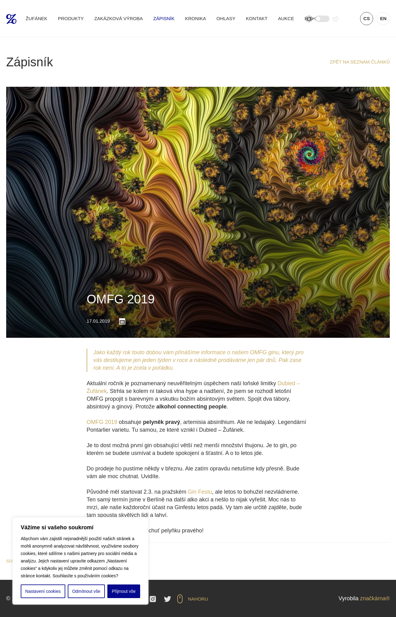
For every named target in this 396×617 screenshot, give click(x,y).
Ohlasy (226, 18)
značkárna (373, 598)
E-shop (314, 18)
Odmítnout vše (86, 591)
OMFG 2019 (102, 422)
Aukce (286, 18)
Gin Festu (200, 492)
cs (367, 18)
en (383, 18)
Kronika (195, 18)
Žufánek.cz (11, 19)
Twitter (167, 599)
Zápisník (163, 18)
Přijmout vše (124, 591)
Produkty (71, 18)
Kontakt (257, 18)
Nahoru (198, 599)
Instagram (153, 599)
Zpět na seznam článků (360, 61)
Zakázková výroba (118, 18)
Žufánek (36, 18)
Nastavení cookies (43, 591)
